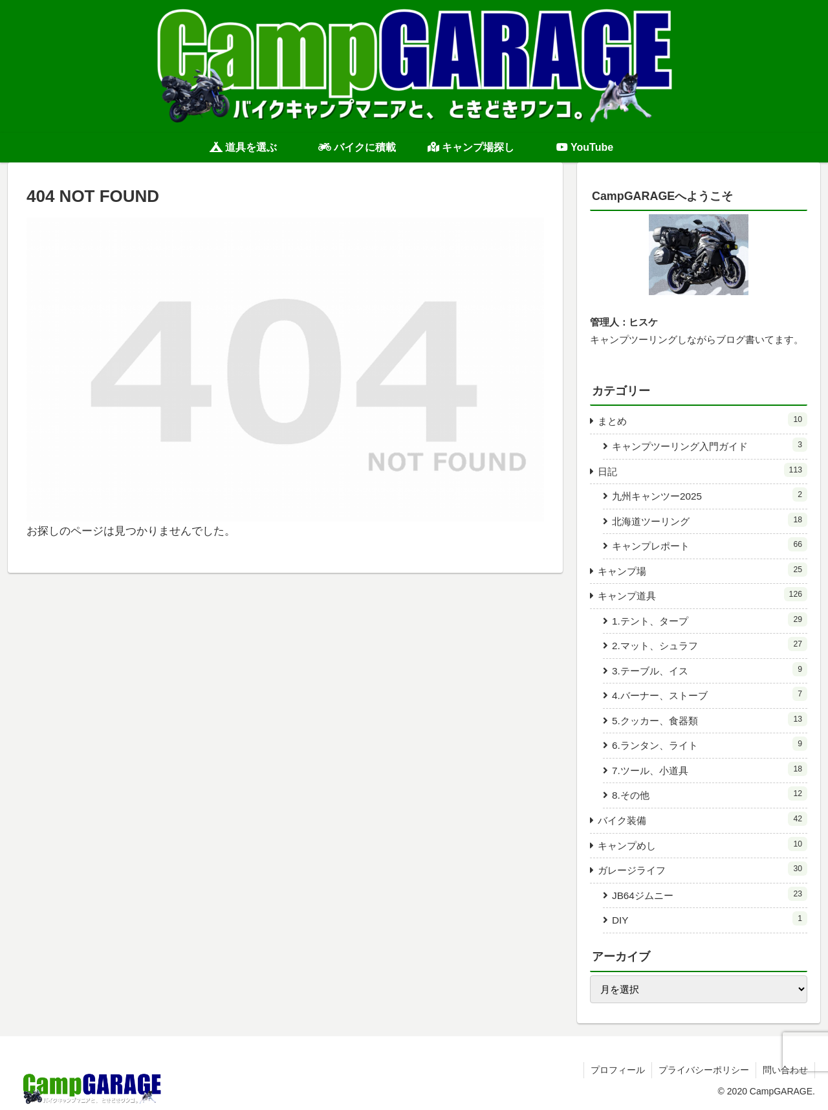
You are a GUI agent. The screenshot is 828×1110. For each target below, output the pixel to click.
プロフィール (618, 1070)
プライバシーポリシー (704, 1070)
